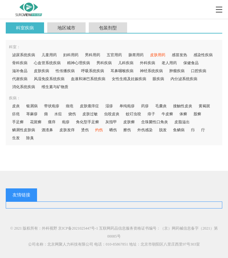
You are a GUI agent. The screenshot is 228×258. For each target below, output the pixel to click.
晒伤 (113, 130)
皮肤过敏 (90, 114)
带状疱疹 (51, 106)
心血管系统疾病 (47, 63)
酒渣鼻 (47, 130)
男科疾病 (104, 63)
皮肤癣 (129, 122)
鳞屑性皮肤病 (23, 130)
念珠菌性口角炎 (154, 122)
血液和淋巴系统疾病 (88, 79)
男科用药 (92, 55)
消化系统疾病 (23, 87)
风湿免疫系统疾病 (49, 79)
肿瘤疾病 (177, 71)
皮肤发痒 (67, 130)
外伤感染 (145, 130)
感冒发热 (179, 55)
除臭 (30, 138)
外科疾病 (147, 63)
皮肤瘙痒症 (89, 106)
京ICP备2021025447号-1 (78, 228)
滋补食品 (19, 71)
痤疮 (69, 106)
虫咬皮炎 (111, 114)
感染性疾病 (203, 55)
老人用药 (169, 63)
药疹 (145, 106)
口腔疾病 (198, 71)
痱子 (151, 114)
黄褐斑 (204, 106)
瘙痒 (52, 122)
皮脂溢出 (182, 122)
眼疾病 (158, 79)
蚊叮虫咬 (133, 114)
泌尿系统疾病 (23, 55)
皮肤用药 (157, 55)
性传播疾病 (65, 71)
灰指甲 (111, 122)
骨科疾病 (19, 63)
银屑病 (32, 106)
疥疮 (16, 114)
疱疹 (66, 122)
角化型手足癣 (87, 122)
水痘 (58, 114)
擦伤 (127, 130)
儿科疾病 (125, 63)
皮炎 (16, 106)
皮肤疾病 (41, 71)
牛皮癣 (167, 114)
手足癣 (18, 122)
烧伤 (72, 114)
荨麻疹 (32, 114)
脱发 (163, 130)
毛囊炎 (161, 106)
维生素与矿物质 (55, 87)
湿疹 (109, 106)
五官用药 (114, 55)
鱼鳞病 (179, 130)
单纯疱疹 (127, 106)
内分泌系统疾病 (184, 79)
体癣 (183, 114)
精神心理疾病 (78, 63)
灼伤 (99, 130)
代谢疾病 (19, 79)
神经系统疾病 (151, 71)
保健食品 (191, 63)
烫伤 (85, 130)
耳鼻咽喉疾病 (121, 71)
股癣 (197, 114)
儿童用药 (49, 55)
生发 (16, 138)
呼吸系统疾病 (92, 71)
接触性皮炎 (182, 106)
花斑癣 (36, 122)
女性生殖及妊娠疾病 (129, 79)
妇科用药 (71, 55)
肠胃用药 (136, 55)
